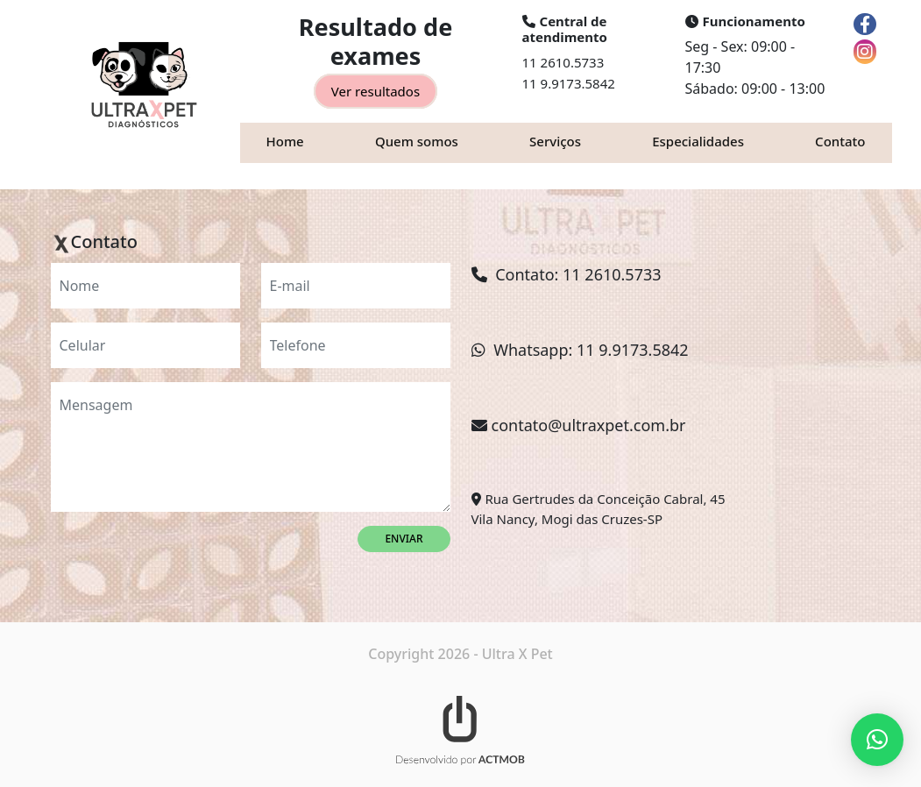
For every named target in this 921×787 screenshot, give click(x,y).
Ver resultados (375, 91)
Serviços (555, 141)
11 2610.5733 (563, 62)
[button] (877, 739)
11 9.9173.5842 (568, 83)
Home (285, 141)
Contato (840, 141)
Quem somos (416, 141)
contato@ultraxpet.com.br (589, 425)
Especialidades (698, 141)
